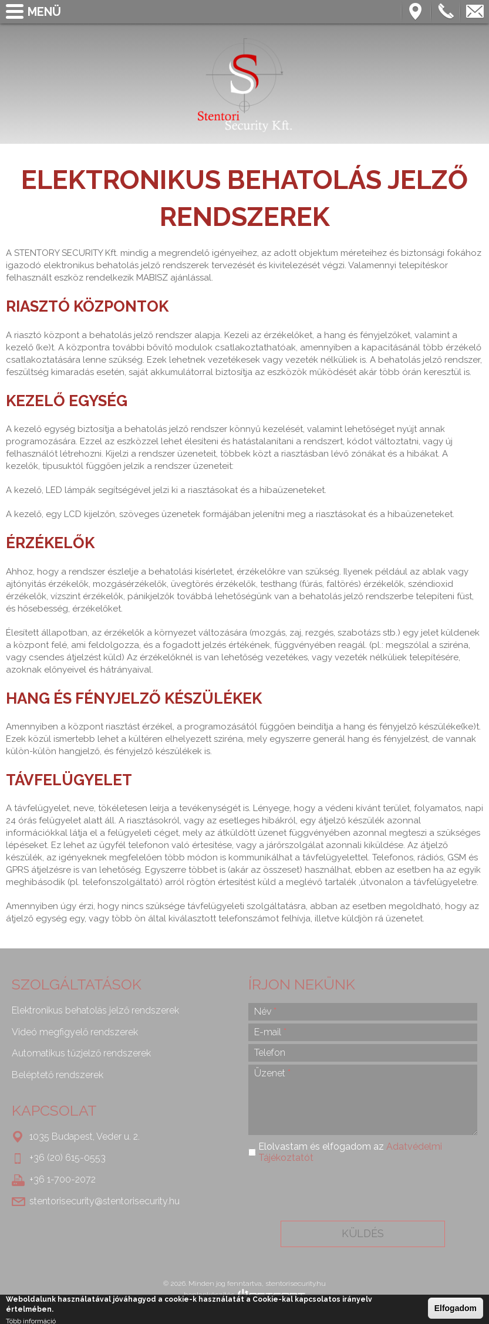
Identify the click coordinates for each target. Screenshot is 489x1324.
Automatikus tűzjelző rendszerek (81, 1053)
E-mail (270, 1032)
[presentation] (362, 1192)
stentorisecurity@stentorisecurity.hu (475, 11)
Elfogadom (455, 1308)
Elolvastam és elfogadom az (350, 1152)
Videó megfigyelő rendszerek (75, 1032)
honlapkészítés (209, 1295)
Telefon (445, 11)
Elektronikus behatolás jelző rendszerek (95, 1010)
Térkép (416, 11)
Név (265, 1011)
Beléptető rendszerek (57, 1074)
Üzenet (272, 1073)
